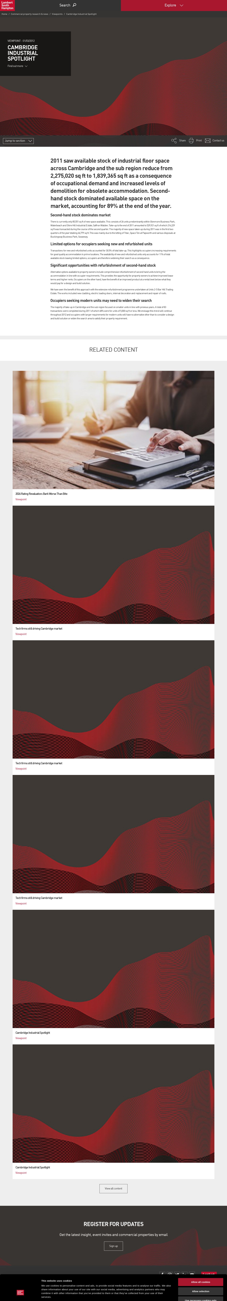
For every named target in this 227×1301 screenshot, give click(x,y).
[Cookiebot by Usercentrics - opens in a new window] (20, 1295)
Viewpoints (57, 14)
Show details (165, 1294)
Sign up (113, 1246)
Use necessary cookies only (200, 1281)
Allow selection (200, 1272)
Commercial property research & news (29, 14)
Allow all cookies (200, 1262)
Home (4, 14)
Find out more (17, 66)
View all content (113, 1188)
